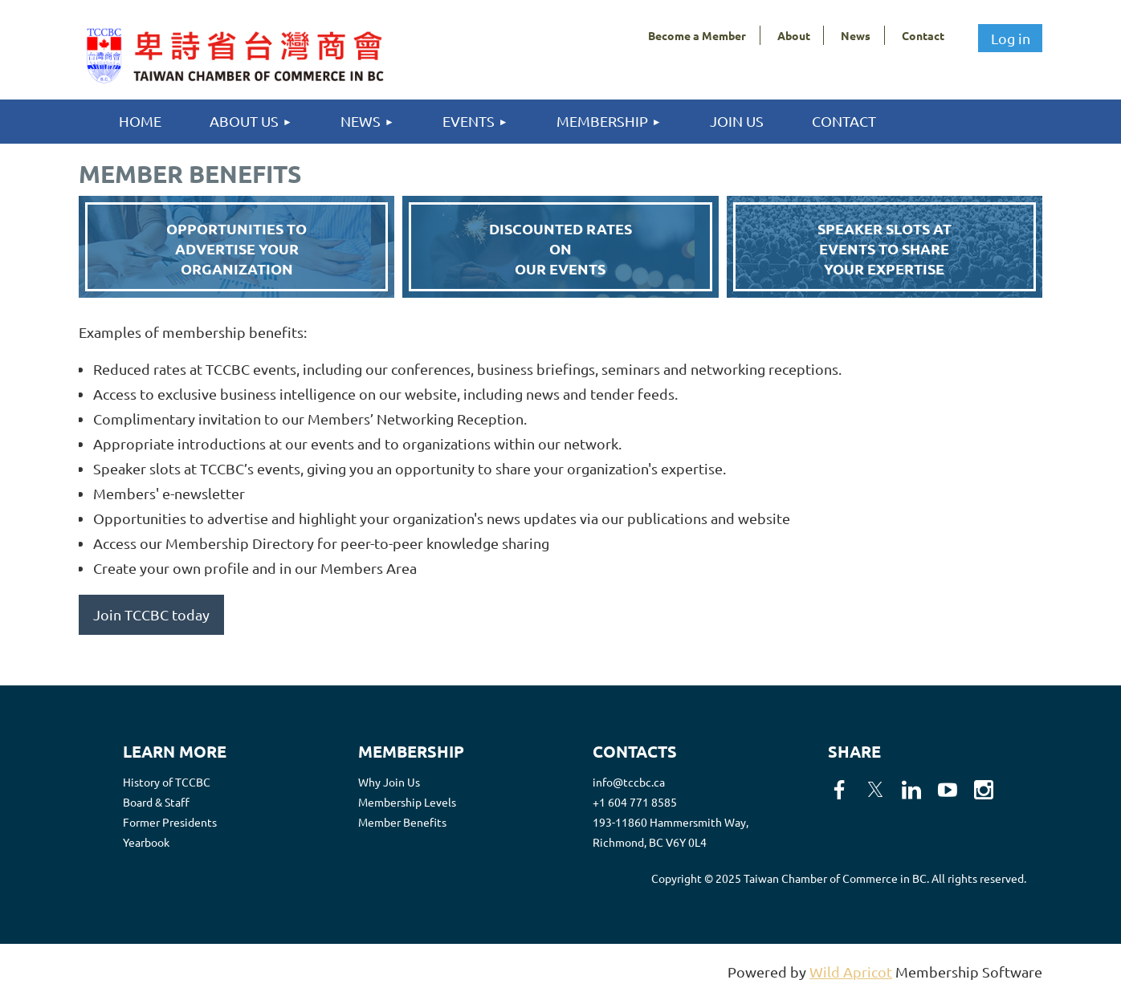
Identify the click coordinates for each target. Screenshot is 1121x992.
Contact (923, 35)
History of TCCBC (166, 781)
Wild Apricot (850, 971)
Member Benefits (402, 822)
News (855, 35)
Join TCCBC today (151, 614)
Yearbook (146, 842)
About (793, 35)
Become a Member (697, 35)
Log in (1010, 38)
